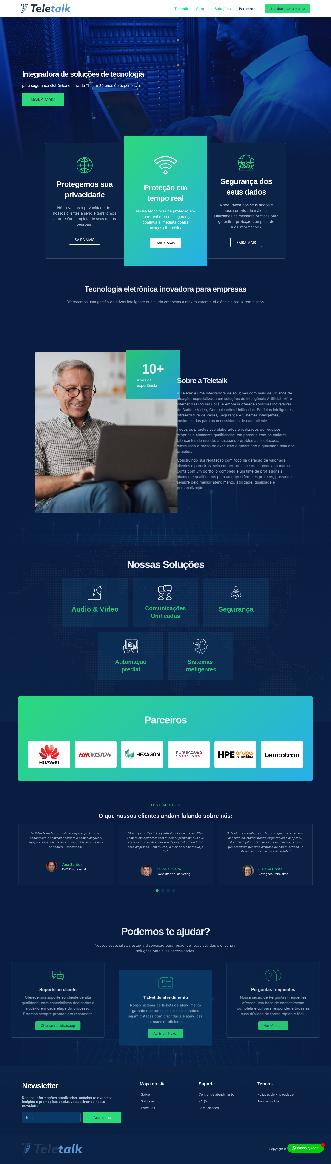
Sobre (201, 8)
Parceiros (247, 8)
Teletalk (181, 8)
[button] (157, 890)
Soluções (222, 8)
